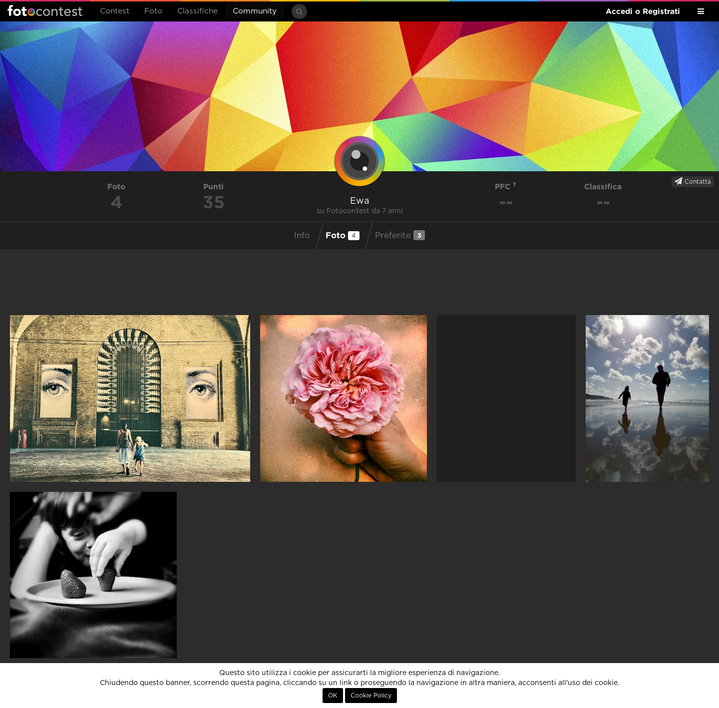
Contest (114, 11)
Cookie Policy (371, 696)
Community (255, 11)
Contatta (693, 181)
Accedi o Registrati (643, 11)
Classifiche (197, 11)
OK (333, 696)
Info (302, 236)
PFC (505, 186)
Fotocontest (44, 10)
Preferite (400, 235)
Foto (153, 11)
